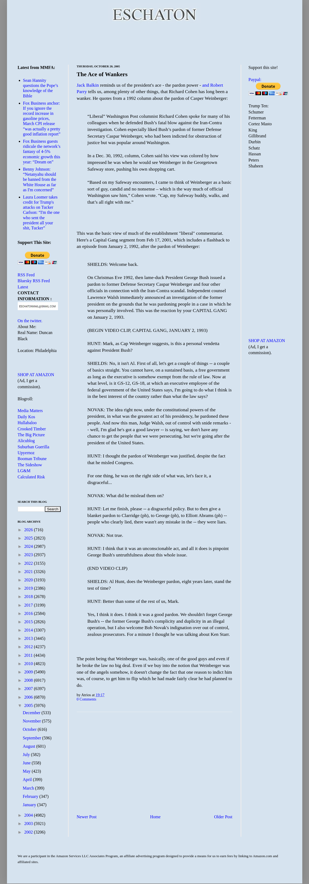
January (30, 804)
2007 (29, 688)
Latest (23, 287)
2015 (29, 621)
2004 (29, 815)
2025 (29, 538)
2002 (29, 832)
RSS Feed (26, 275)
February (31, 796)
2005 (29, 705)
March (29, 788)
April (28, 779)
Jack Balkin (88, 85)
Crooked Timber (32, 429)
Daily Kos (26, 417)
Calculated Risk (31, 477)
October (30, 729)
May (27, 771)
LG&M (24, 470)
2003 (29, 823)
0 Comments (86, 699)
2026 (29, 529)
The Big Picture (31, 434)
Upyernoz (26, 452)
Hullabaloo (27, 422)
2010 (29, 663)
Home (155, 817)
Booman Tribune (32, 458)
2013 (29, 638)
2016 (29, 613)
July (27, 754)
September (32, 738)
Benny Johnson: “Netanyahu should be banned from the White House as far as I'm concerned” (39, 179)
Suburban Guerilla (33, 447)
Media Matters (30, 410)
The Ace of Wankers (102, 74)
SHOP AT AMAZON (36, 374)
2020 (29, 580)
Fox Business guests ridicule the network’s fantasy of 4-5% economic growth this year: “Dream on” (42, 151)
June (27, 763)
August (29, 746)
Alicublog (26, 440)
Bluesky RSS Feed (34, 280)
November (32, 721)
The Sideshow (30, 465)
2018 (29, 596)
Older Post (223, 817)
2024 (29, 546)
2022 (29, 563)
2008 (29, 680)
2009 (29, 672)
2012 (29, 646)
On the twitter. (30, 320)
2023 (29, 554)
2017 (29, 605)
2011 (29, 655)
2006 (29, 697)
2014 (29, 630)
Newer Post (87, 817)
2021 (29, 571)
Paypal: (255, 79)
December (32, 712)
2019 (29, 588)
